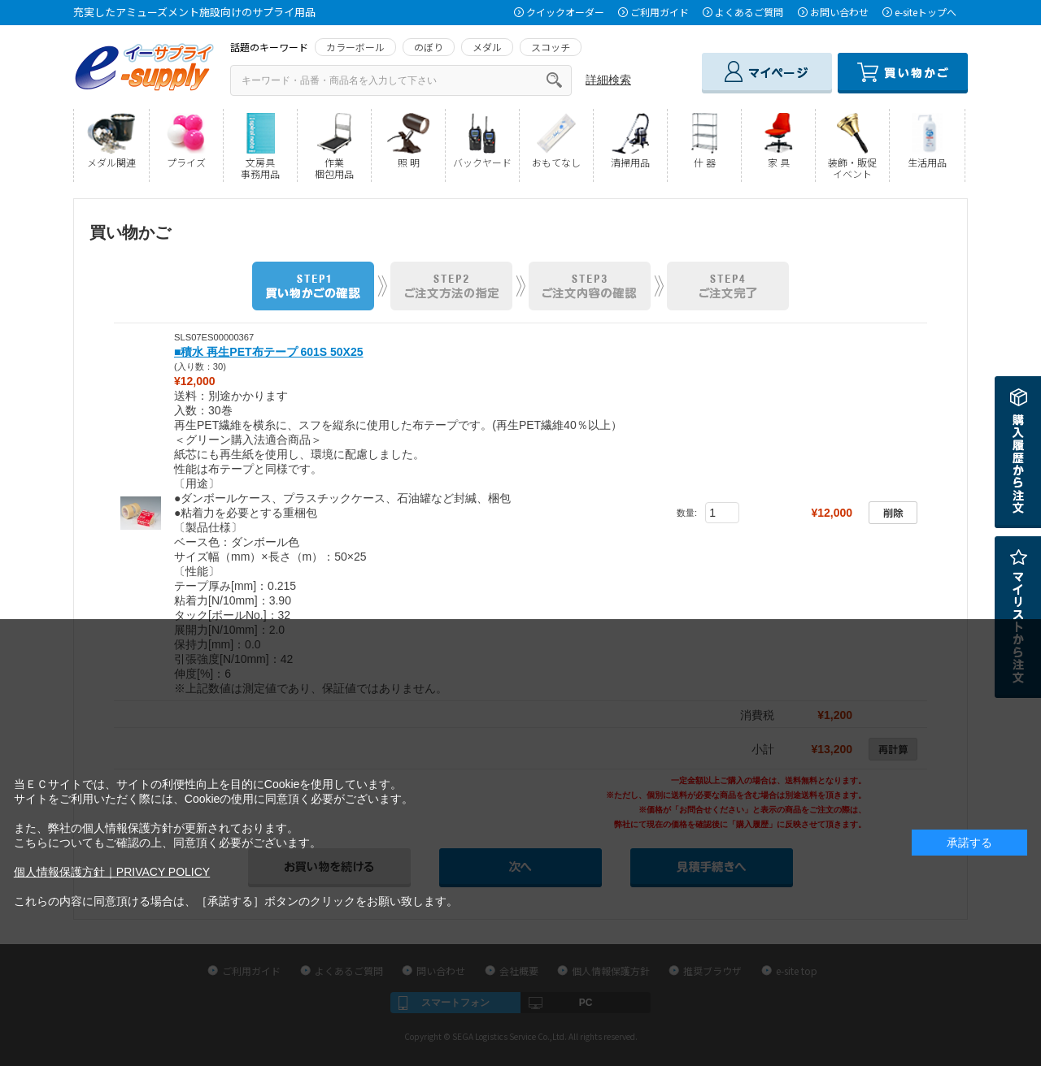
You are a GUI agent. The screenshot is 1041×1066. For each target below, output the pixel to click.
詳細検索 (608, 79)
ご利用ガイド (659, 12)
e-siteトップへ (925, 12)
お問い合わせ (839, 12)
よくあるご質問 (749, 12)
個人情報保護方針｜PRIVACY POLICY (112, 871)
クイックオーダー (565, 12)
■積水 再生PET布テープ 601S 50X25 (269, 351)
